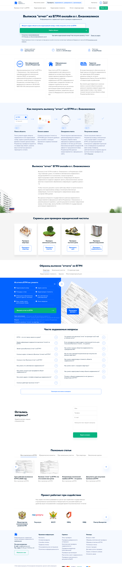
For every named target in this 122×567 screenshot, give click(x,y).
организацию (77, 2)
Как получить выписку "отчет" (80, 31)
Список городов (91, 543)
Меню (102, 8)
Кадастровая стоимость (58, 8)
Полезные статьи (91, 540)
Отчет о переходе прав (77, 8)
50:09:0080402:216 (34, 31)
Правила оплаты (44, 540)
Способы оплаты (44, 538)
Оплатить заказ (91, 550)
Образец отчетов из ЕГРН (94, 538)
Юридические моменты (47, 451)
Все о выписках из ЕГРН (29, 451)
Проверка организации (69, 548)
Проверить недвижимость (96, 244)
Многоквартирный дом (74, 269)
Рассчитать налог (39, 2)
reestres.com (18, 537)
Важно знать (92, 8)
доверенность (68, 2)
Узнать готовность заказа (94, 547)
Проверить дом (73, 244)
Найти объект (94, 26)
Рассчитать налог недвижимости (72, 550)
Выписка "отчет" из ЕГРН (21, 8)
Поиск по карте (95, 31)
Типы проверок (67, 533)
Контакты (94, 2)
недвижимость (59, 2)
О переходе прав (73, 266)
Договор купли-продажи (94, 545)
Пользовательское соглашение (48, 543)
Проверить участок (49, 244)
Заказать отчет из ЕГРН (25, 306)
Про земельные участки (66, 451)
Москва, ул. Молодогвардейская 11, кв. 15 (36, 32)
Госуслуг (90, 149)
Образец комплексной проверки (96, 536)
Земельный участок (58, 266)
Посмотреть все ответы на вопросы (61, 387)
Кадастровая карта (40, 8)
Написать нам (21, 548)
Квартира (46, 266)
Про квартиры (81, 451)
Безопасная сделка (95, 451)
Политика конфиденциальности (49, 545)
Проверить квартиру (25, 244)
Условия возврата (44, 536)
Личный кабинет (105, 2)
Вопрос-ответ (90, 533)
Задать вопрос (85, 430)
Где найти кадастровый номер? (60, 31)
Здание (61, 269)
